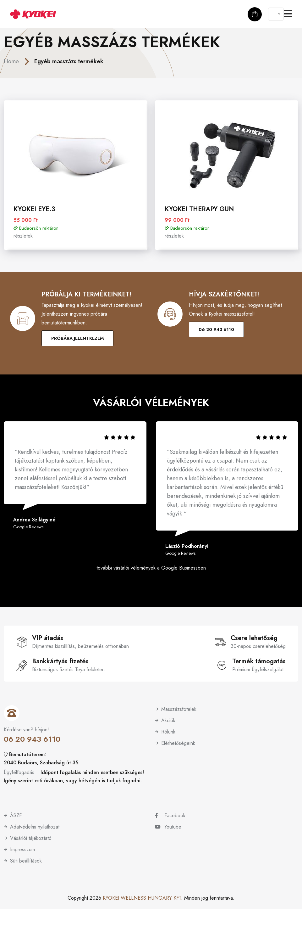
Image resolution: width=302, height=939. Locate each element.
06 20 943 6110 (216, 329)
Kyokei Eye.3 (34, 209)
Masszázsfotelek (178, 709)
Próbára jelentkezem (77, 338)
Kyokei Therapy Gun (199, 209)
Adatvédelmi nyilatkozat (34, 826)
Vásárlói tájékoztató (31, 838)
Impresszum (22, 849)
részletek (23, 235)
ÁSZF (16, 815)
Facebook (170, 815)
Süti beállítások (26, 860)
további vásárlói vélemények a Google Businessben (151, 567)
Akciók (168, 720)
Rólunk (168, 731)
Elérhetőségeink (178, 743)
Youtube (168, 826)
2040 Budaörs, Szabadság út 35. (42, 762)
